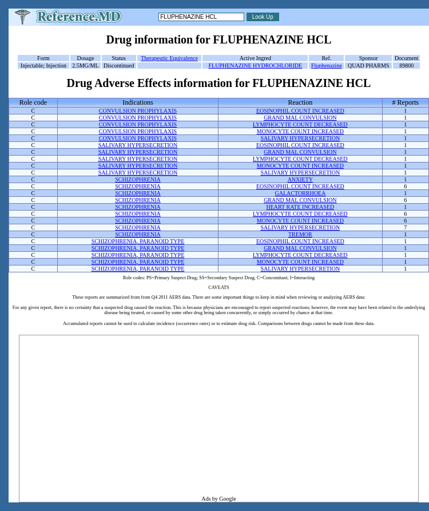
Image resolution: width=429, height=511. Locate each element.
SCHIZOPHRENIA (137, 179)
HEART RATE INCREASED (301, 207)
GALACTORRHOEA (300, 193)
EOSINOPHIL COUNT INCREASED (300, 111)
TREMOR (300, 234)
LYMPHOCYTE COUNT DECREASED (300, 124)
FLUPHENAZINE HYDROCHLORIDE (256, 65)
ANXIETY (300, 179)
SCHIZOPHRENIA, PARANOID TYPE (138, 241)
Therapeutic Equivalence (169, 58)
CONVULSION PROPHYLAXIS (138, 111)
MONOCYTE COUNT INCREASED (300, 131)
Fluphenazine (326, 65)
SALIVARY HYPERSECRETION (300, 138)
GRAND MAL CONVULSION (300, 117)
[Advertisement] (219, 415)
